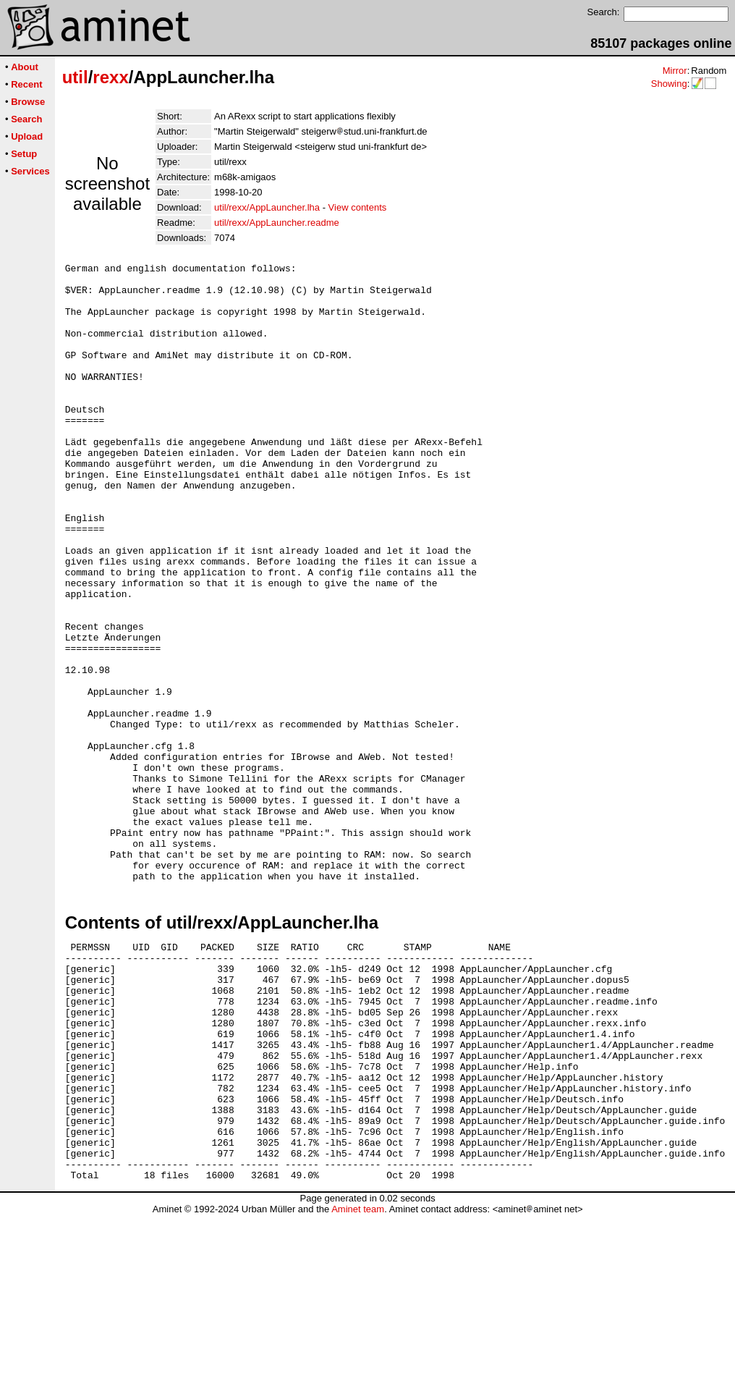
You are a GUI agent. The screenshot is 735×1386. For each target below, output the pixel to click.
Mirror (675, 70)
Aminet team (357, 1380)
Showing (669, 83)
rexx (110, 77)
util (75, 77)
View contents (357, 207)
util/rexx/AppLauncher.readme (276, 222)
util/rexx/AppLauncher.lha (267, 207)
